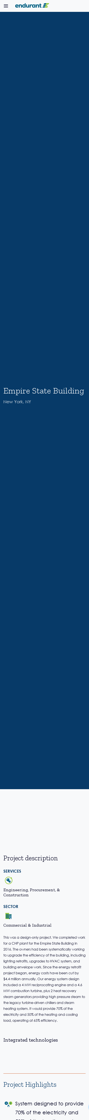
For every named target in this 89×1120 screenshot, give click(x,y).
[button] (6, 6)
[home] (31, 6)
